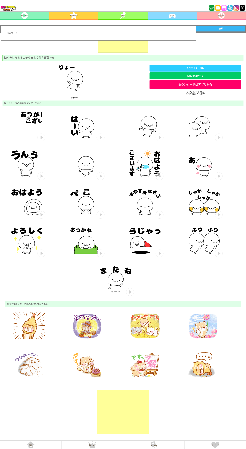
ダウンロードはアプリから (195, 84)
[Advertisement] (123, 45)
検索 (221, 28)
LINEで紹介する (195, 76)
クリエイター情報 (195, 68)
